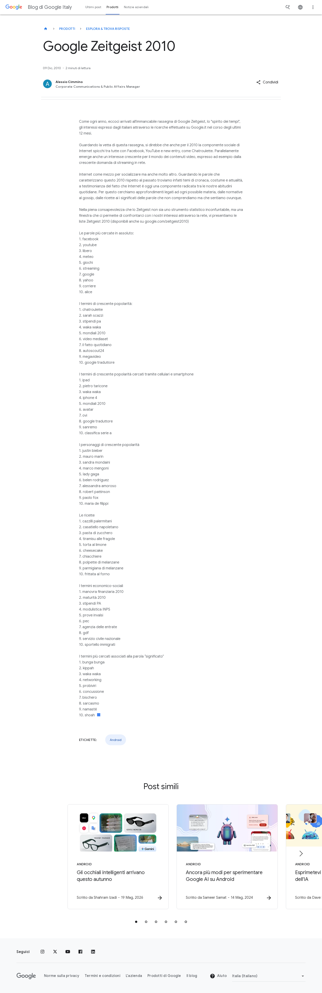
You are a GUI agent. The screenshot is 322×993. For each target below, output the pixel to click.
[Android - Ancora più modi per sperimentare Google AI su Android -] (220, 857)
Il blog (192, 976)
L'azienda (134, 976)
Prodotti (67, 29)
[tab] (136, 922)
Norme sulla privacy (61, 976)
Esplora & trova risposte (108, 29)
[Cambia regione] (269, 976)
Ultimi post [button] (93, 7)
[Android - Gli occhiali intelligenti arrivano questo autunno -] (101, 857)
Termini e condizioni (102, 976)
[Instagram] (42, 951)
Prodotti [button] (113, 7)
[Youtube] (67, 951)
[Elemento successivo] (300, 853)
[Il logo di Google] (26, 976)
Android (115, 740)
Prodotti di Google (164, 976)
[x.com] (55, 951)
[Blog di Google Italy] (45, 28)
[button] (267, 82)
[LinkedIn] (93, 951)
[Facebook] (80, 951)
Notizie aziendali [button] (136, 7)
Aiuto (218, 976)
